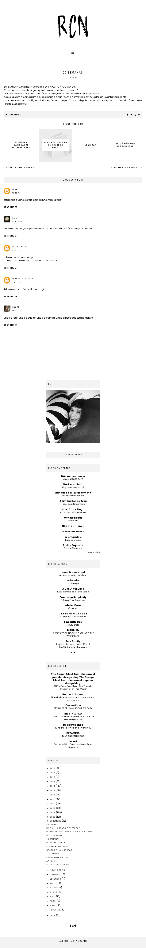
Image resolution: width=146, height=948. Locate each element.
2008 (53, 812)
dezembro (56, 821)
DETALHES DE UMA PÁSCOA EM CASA (73, 708)
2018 (53, 768)
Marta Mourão (22, 278)
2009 (53, 808)
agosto (54, 883)
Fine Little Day (73, 622)
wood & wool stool (73, 572)
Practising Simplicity (73, 597)
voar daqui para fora (59, 864)
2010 (53, 803)
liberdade (52, 824)
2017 (53, 772)
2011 (53, 799)
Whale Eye (73, 583)
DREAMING (73, 733)
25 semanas (12, 86)
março (54, 905)
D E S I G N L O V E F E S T (73, 613)
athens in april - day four (73, 575)
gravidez (15, 115)
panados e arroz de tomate (73, 492)
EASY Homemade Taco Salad (73, 591)
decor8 (73, 741)
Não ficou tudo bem (73, 495)
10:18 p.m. (17, 193)
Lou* (15, 218)
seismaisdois (73, 537)
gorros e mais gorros (20, 167)
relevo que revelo (73, 531)
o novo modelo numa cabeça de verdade (70, 831)
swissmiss (73, 580)
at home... (52, 861)
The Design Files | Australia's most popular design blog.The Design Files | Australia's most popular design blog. (73, 678)
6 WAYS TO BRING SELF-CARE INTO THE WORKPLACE (73, 635)
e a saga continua (57, 846)
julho (53, 887)
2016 (53, 777)
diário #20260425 (73, 479)
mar (15, 189)
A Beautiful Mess (73, 588)
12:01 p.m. (17, 221)
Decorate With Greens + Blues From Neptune (73, 746)
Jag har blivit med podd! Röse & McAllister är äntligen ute (73, 646)
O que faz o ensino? (73, 487)
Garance (73, 608)
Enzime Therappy (73, 548)
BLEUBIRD (73, 630)
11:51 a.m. (17, 311)
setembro (56, 879)
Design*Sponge (73, 724)
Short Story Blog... (73, 509)
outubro (55, 874)
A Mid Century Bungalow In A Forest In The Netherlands (73, 718)
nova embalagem (56, 842)
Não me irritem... (73, 526)
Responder (10, 207)
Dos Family (73, 641)
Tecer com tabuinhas (73, 503)
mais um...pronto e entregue (63, 828)
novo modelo (54, 835)
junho (54, 892)
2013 (53, 790)
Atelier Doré (73, 605)
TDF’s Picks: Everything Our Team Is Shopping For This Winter (73, 687)
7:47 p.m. (17, 282)
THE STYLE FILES (73, 713)
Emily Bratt (73, 624)
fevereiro (56, 910)
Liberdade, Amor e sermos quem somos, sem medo (73, 699)
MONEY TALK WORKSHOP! (73, 616)
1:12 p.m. (16, 250)
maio (53, 896)
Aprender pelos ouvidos (73, 512)
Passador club (73, 539)
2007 (53, 817)
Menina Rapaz (73, 517)
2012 (53, 795)
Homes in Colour (73, 694)
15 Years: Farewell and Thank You (73, 727)
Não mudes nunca (73, 476)
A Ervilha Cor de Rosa (73, 501)
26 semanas (53, 839)
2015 (53, 781)
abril (53, 901)
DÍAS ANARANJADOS (73, 736)
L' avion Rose (73, 705)
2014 (53, 786)
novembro (56, 870)
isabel (16, 307)
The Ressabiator (73, 484)
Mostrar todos (94, 552)
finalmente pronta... (126, 167)
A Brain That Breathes (73, 600)
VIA (73, 652)
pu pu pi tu (19, 246)
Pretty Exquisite (73, 545)
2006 (53, 915)
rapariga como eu (61, 86)
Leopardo (73, 520)
